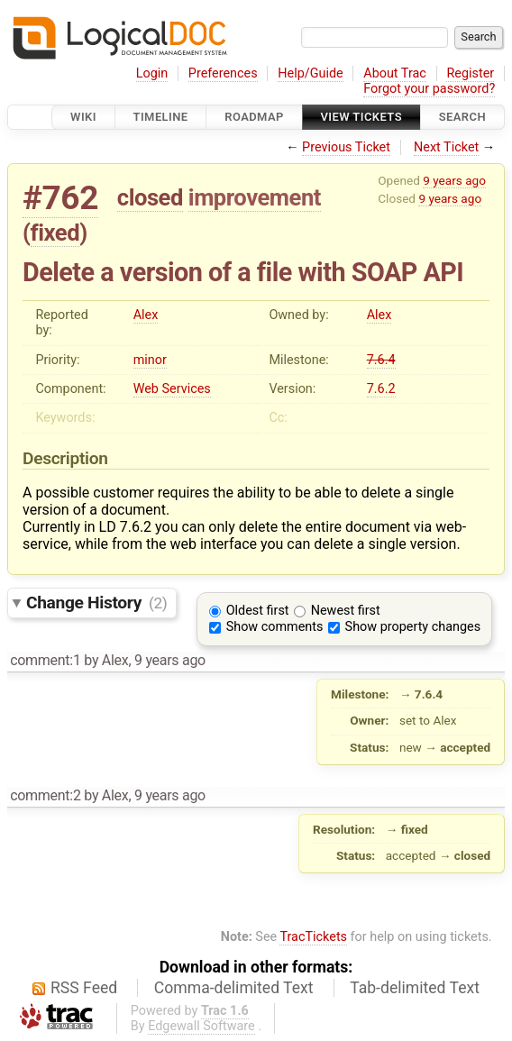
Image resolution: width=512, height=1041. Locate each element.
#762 (60, 197)
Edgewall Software (201, 1026)
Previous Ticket (346, 147)
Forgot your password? (429, 88)
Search (462, 116)
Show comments (275, 627)
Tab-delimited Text (415, 988)
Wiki (83, 116)
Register (470, 73)
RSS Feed (83, 988)
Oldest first (257, 610)
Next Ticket (446, 147)
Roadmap (254, 116)
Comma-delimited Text (234, 988)
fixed (55, 232)
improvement (254, 197)
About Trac (394, 73)
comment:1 (45, 660)
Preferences (223, 73)
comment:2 (45, 795)
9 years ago (454, 180)
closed (150, 197)
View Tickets (361, 116)
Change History (96, 602)
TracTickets (313, 937)
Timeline (160, 116)
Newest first (345, 610)
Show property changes (412, 627)
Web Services (172, 389)
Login (152, 73)
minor (150, 360)
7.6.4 (381, 360)
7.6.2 (381, 389)
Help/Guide (310, 73)
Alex (146, 315)
